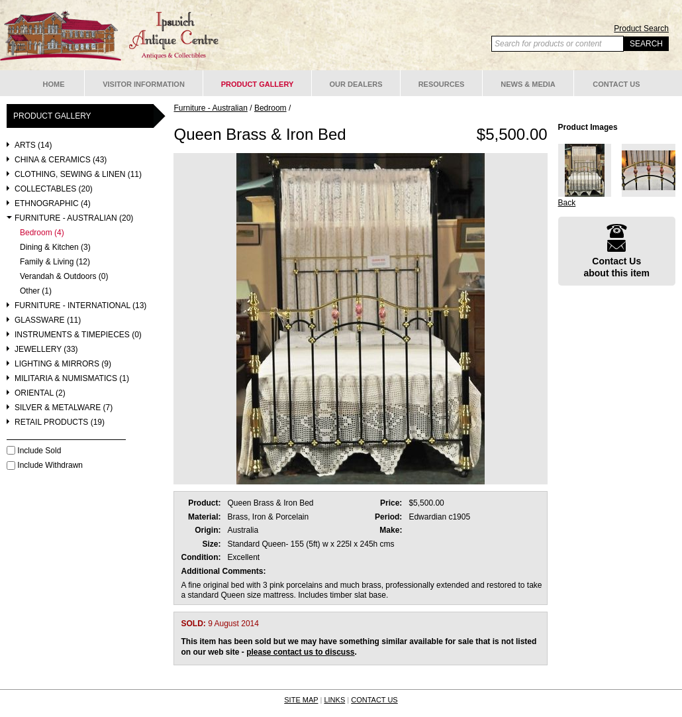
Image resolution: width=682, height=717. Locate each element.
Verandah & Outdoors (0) (64, 276)
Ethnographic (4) (53, 203)
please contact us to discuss (300, 652)
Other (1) (36, 291)
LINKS (334, 700)
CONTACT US (374, 700)
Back (567, 202)
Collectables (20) (54, 189)
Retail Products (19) (60, 422)
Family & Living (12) (55, 262)
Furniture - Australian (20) (74, 218)
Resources (441, 84)
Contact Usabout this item (616, 250)
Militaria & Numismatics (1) (72, 378)
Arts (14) (33, 145)
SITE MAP (301, 700)
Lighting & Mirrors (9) (63, 364)
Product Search (641, 28)
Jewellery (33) (46, 349)
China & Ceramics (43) (61, 160)
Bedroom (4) (42, 233)
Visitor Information (144, 84)
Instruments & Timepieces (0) (78, 335)
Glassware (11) (48, 320)
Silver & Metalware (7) (64, 408)
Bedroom (270, 108)
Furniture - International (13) (80, 306)
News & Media (528, 84)
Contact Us (616, 84)
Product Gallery (257, 84)
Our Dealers (355, 84)
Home (54, 84)
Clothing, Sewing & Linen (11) (78, 174)
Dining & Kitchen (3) (55, 247)
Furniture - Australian (210, 108)
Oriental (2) (40, 393)
